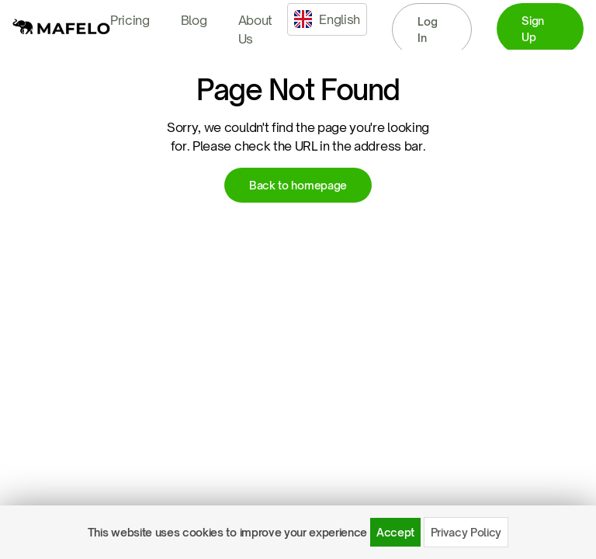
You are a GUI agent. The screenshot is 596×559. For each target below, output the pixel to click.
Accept (395, 532)
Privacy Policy (466, 532)
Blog (194, 20)
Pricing (130, 20)
